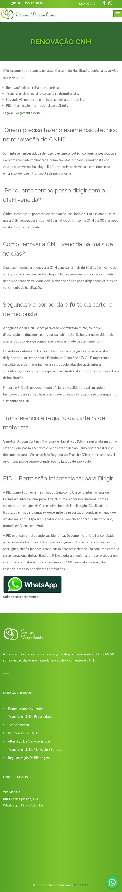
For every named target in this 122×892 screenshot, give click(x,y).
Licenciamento (18, 725)
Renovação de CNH (22, 733)
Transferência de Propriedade (30, 716)
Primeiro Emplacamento (25, 708)
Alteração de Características (29, 741)
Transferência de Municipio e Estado (34, 749)
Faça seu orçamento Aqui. (22, 113)
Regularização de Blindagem (29, 758)
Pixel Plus (81, 885)
